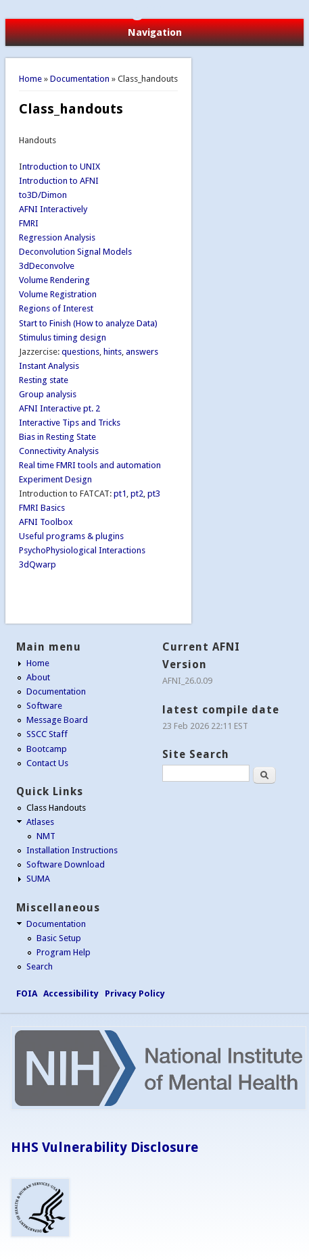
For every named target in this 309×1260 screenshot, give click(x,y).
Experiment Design (55, 479)
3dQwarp (37, 564)
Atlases (40, 822)
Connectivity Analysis (59, 451)
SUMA (38, 879)
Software (44, 706)
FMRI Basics (42, 508)
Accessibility (71, 993)
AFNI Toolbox (46, 522)
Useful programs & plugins (71, 536)
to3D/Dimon (43, 195)
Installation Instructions (72, 850)
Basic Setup (59, 938)
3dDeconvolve (46, 266)
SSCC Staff (47, 734)
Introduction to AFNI (59, 181)
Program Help (64, 952)
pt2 (136, 493)
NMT (46, 836)
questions (80, 352)
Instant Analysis (49, 366)
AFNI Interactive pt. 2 (59, 408)
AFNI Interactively (53, 209)
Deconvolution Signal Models (75, 252)
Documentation (80, 79)
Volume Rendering (54, 280)
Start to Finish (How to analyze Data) (88, 323)
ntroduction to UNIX (61, 166)
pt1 (120, 493)
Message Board (57, 720)
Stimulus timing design (62, 337)
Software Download (65, 864)
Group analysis (47, 394)
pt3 (153, 493)
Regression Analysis (57, 237)
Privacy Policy (135, 993)
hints (112, 352)
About (38, 677)
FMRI (29, 223)
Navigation (155, 32)
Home (30, 79)
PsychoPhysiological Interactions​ (82, 550)
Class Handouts (56, 808)
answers (142, 352)
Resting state (43, 380)
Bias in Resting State (57, 437)
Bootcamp (46, 749)
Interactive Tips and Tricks (69, 423)
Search (39, 966)
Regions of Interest (56, 308)
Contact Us (47, 763)
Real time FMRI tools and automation (90, 465)
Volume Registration (58, 294)
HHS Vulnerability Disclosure (104, 1147)
